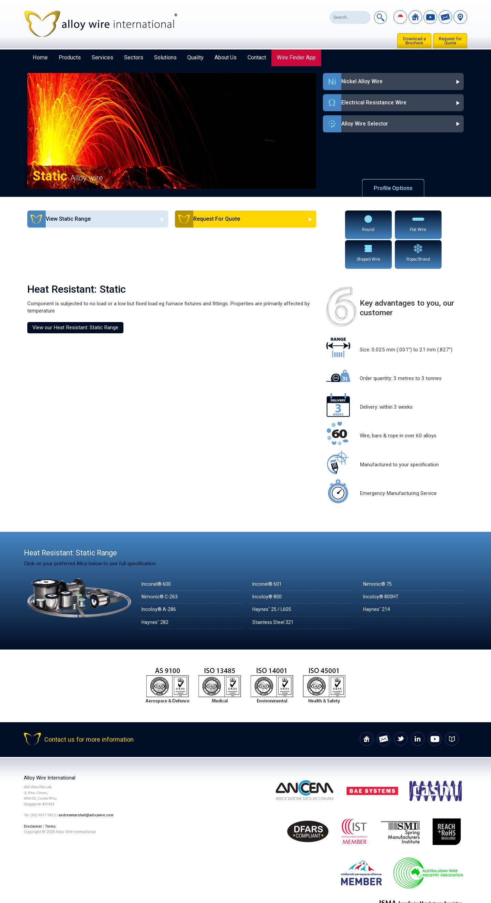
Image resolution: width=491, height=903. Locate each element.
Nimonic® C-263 (161, 566)
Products (70, 57)
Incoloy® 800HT (382, 566)
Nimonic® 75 (378, 554)
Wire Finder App (296, 57)
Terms (53, 795)
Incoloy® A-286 (160, 579)
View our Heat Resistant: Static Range (75, 297)
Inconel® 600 (157, 554)
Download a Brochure (414, 41)
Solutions (165, 57)
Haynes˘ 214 (377, 579)
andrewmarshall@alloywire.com (88, 784)
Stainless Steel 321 (274, 592)
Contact (257, 57)
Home (40, 57)
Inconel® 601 (267, 554)
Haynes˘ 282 (156, 592)
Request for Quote (450, 41)
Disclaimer (34, 795)
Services (102, 57)
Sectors (133, 57)
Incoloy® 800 (267, 566)
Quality (195, 57)
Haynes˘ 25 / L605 (274, 579)
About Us (225, 57)
